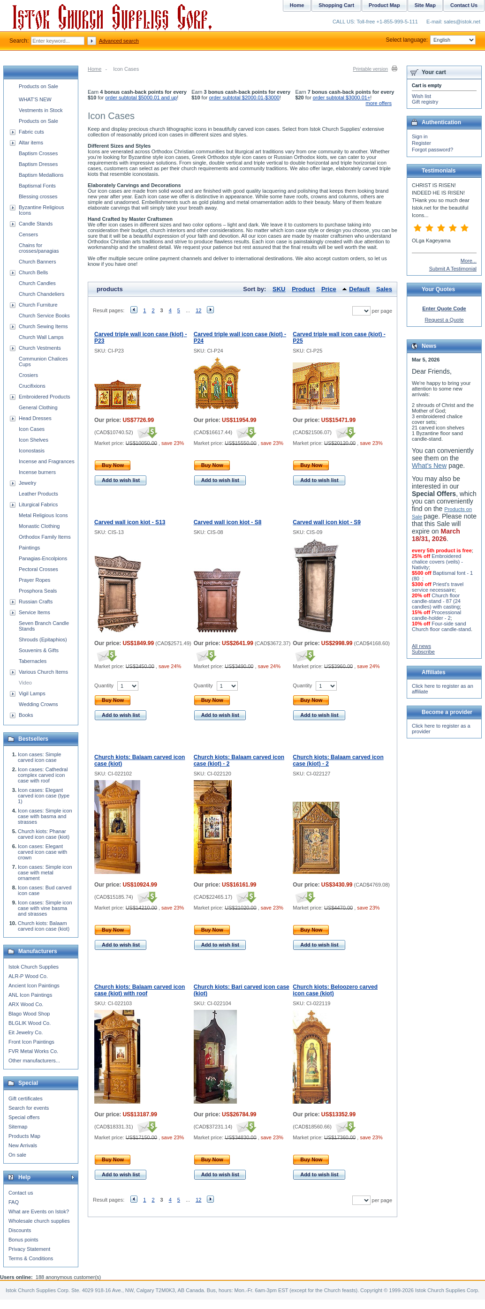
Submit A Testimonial (453, 268)
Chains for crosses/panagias (39, 248)
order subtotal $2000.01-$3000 (244, 97)
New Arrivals (22, 1145)
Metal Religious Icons (43, 515)
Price (328, 289)
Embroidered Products (44, 396)
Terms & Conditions (30, 1258)
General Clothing (38, 407)
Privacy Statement (29, 1249)
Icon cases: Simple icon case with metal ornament (45, 872)
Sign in (420, 136)
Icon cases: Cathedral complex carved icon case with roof (43, 775)
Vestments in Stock (41, 110)
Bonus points (23, 1239)
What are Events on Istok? (38, 1211)
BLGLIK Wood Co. (29, 1023)
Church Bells (33, 272)
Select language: (431, 40)
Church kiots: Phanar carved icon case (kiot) (43, 834)
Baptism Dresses (38, 164)
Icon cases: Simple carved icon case (39, 757)
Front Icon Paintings (31, 1042)
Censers (28, 234)
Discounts (19, 1230)
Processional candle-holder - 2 (436, 615)
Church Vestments (40, 348)
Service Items (34, 612)
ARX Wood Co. (25, 1004)
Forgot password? (432, 149)
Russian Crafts (36, 601)
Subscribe (423, 651)
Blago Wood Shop (29, 1013)
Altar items (31, 142)
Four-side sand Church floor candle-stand (441, 626)
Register (421, 143)
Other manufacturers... (34, 1060)
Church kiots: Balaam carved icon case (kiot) (43, 926)
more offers (379, 103)
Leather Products (38, 494)
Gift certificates (25, 1098)
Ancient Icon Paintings (34, 985)
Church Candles (37, 283)
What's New (429, 465)
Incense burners (37, 472)
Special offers (23, 1117)
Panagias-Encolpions (43, 558)
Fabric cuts (31, 132)
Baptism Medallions (41, 175)
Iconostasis (32, 450)
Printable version (370, 69)
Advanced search (119, 41)
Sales (384, 289)
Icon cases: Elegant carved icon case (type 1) (43, 795)
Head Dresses (35, 418)
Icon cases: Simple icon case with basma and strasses (45, 816)
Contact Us (463, 5)
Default (359, 289)
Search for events (28, 1108)
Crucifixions (32, 386)
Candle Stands (36, 223)
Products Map (24, 1136)
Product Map (384, 5)
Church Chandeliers (41, 294)
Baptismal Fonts (37, 185)
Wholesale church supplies (39, 1221)
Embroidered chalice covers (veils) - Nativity (437, 561)
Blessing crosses (38, 196)
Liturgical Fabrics (38, 504)
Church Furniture (38, 305)
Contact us (20, 1193)
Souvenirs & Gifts (39, 650)
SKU (279, 289)
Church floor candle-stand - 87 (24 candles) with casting (436, 601)
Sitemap (17, 1126)
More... (469, 260)
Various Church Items (43, 672)
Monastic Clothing (39, 526)
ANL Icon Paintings (30, 995)
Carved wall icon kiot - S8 (228, 522)
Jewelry (27, 483)
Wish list (421, 96)
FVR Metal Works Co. (33, 1051)
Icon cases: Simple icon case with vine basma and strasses (45, 908)
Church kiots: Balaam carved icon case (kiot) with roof (139, 990)
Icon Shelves (33, 440)
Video (25, 682)
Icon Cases (32, 429)
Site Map (425, 5)
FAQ (13, 1202)
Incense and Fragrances (47, 461)
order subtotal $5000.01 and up (141, 97)
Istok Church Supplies (33, 967)
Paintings (29, 547)
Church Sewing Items (43, 326)
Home (94, 69)
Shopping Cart (336, 5)
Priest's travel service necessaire (437, 587)
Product (303, 289)
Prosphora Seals (38, 591)
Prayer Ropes (34, 580)
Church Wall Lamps (41, 337)
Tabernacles (32, 661)
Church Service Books (44, 315)
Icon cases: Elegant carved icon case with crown (42, 851)
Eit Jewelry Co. (25, 1032)
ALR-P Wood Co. (28, 976)
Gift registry (425, 102)
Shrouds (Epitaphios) (43, 639)
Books (26, 715)
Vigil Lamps (32, 693)
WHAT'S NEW (35, 99)
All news (421, 646)
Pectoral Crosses (38, 569)
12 (198, 310)
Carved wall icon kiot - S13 (129, 522)
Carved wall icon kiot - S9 (327, 522)
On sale (17, 1155)
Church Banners (37, 261)
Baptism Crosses (38, 153)
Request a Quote (443, 320)
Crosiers (28, 375)
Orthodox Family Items (45, 537)
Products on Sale (38, 86)
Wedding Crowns (38, 704)
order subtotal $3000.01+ (342, 97)
